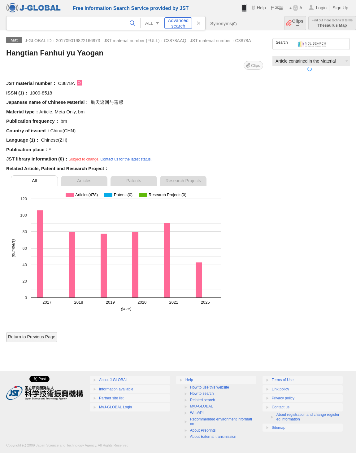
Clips (298, 23)
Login (321, 7)
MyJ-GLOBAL (201, 406)
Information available (116, 389)
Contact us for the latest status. (125, 159)
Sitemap (278, 427)
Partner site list (111, 398)
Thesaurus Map (332, 23)
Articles (84, 180)
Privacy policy (283, 398)
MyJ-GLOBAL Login (115, 407)
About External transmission (213, 436)
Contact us (280, 407)
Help (261, 7)
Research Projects (183, 180)
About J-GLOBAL (113, 380)
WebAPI (197, 413)
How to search (202, 393)
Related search (202, 400)
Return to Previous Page (31, 336)
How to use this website (209, 387)
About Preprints (203, 430)
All (34, 180)
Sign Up (340, 7)
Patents (133, 180)
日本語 (277, 7)
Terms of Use (283, 380)
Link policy (280, 389)
